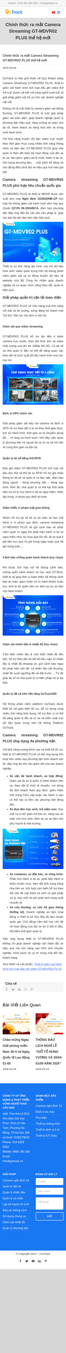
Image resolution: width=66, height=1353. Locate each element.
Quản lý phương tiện (16, 1228)
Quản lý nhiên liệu (14, 1192)
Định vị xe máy (45, 1111)
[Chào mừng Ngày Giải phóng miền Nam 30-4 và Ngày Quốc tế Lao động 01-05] (16, 1023)
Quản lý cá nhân (13, 1198)
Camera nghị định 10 (49, 1105)
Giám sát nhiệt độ (14, 1222)
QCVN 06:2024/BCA (25, 208)
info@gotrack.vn (49, 3)
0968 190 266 (21, 1151)
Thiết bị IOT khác (46, 1135)
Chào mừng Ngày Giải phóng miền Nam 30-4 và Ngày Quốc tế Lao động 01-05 (16, 1051)
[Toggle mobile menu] (59, 12)
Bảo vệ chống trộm (15, 1210)
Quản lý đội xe (12, 1186)
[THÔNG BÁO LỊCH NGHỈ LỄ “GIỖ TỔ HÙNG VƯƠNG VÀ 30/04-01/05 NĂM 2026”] (49, 1023)
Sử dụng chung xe (14, 1216)
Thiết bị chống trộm (48, 1123)
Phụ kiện (41, 1117)
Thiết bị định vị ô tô (48, 1129)
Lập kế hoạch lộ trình (16, 1204)
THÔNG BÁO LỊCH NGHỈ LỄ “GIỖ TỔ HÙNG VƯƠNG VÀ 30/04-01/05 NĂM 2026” (49, 1051)
